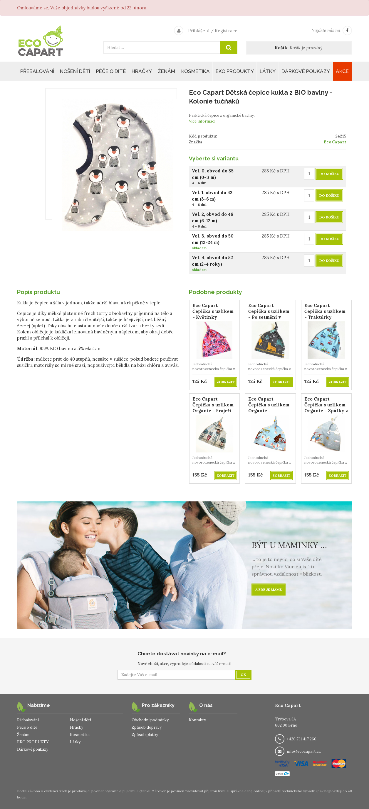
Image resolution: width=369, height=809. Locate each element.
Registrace (226, 30)
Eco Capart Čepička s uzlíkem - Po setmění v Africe (268, 314)
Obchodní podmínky (150, 720)
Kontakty (197, 720)
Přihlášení (198, 30)
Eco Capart (335, 142)
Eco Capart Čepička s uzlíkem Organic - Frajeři (213, 404)
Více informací (202, 121)
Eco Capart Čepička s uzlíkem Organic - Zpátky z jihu (326, 407)
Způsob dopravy (147, 727)
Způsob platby (145, 734)
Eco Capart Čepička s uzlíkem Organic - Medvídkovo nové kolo (269, 410)
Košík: (282, 47)
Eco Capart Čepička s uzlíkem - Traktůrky (324, 311)
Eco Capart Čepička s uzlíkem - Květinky (213, 311)
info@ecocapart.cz (304, 751)
